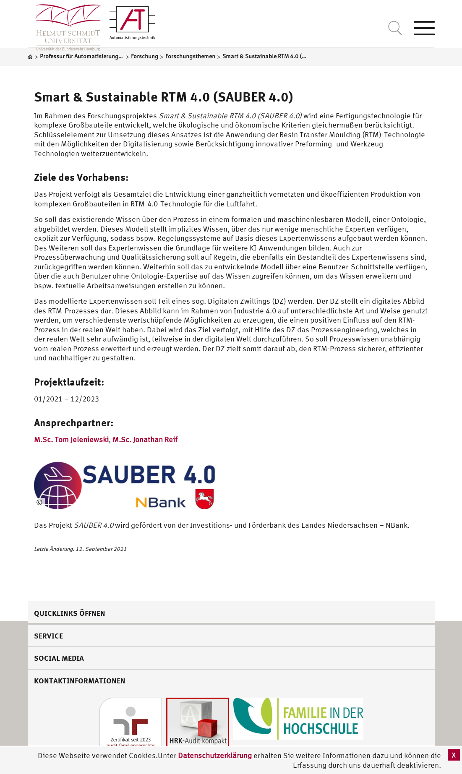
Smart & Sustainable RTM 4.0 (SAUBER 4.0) (163, 96)
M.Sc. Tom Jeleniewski (71, 439)
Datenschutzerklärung (215, 755)
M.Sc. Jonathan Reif (144, 439)
